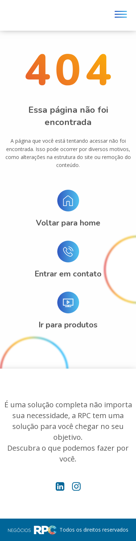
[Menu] (120, 15)
